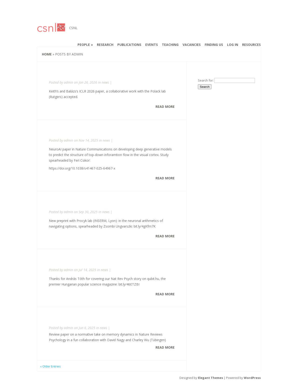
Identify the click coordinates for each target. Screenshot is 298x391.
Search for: (205, 80)
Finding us (214, 44)
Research (105, 44)
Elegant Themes (210, 378)
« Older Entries (50, 366)
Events (151, 44)
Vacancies (192, 44)
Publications (129, 44)
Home (47, 54)
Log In (232, 44)
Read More (165, 106)
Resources (251, 44)
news (105, 82)
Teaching (170, 44)
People (84, 44)
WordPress (252, 378)
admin (68, 82)
